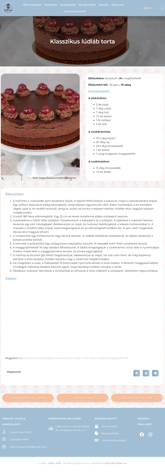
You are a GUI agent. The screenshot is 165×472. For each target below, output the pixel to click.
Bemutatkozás (32, 4)
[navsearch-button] (162, 8)
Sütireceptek (68, 4)
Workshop (50, 4)
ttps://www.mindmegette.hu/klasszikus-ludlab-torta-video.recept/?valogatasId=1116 (74, 358)
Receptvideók (87, 4)
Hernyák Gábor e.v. (116, 463)
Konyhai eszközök (75, 11)
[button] (136, 373)
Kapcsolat (118, 4)
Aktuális (104, 4)
